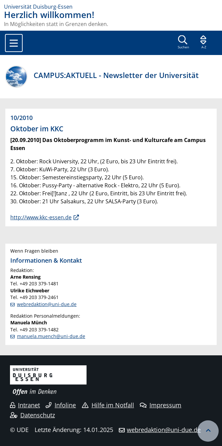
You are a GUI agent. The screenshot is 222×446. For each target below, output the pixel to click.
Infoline (61, 405)
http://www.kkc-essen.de (41, 217)
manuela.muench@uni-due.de (51, 336)
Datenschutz (32, 415)
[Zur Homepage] (111, 7)
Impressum (160, 405)
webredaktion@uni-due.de (47, 304)
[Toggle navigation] (14, 43)
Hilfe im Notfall (108, 405)
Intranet (25, 405)
